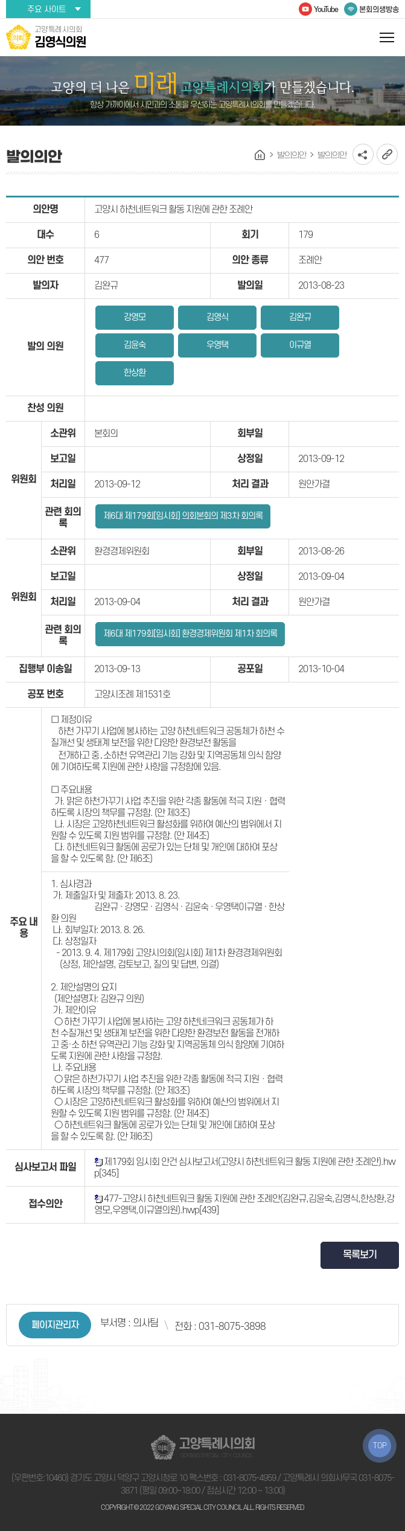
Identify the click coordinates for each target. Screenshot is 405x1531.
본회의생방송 (379, 9)
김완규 (300, 317)
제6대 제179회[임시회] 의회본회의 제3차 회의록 (183, 516)
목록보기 (360, 1255)
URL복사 (387, 154)
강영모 (134, 317)
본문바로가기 (0, 0)
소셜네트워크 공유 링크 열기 (363, 154)
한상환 (134, 373)
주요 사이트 (46, 9)
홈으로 (260, 155)
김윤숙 (134, 345)
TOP (380, 1446)
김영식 (217, 317)
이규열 (300, 345)
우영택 (217, 345)
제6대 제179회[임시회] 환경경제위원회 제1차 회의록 (190, 634)
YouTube (326, 9)
